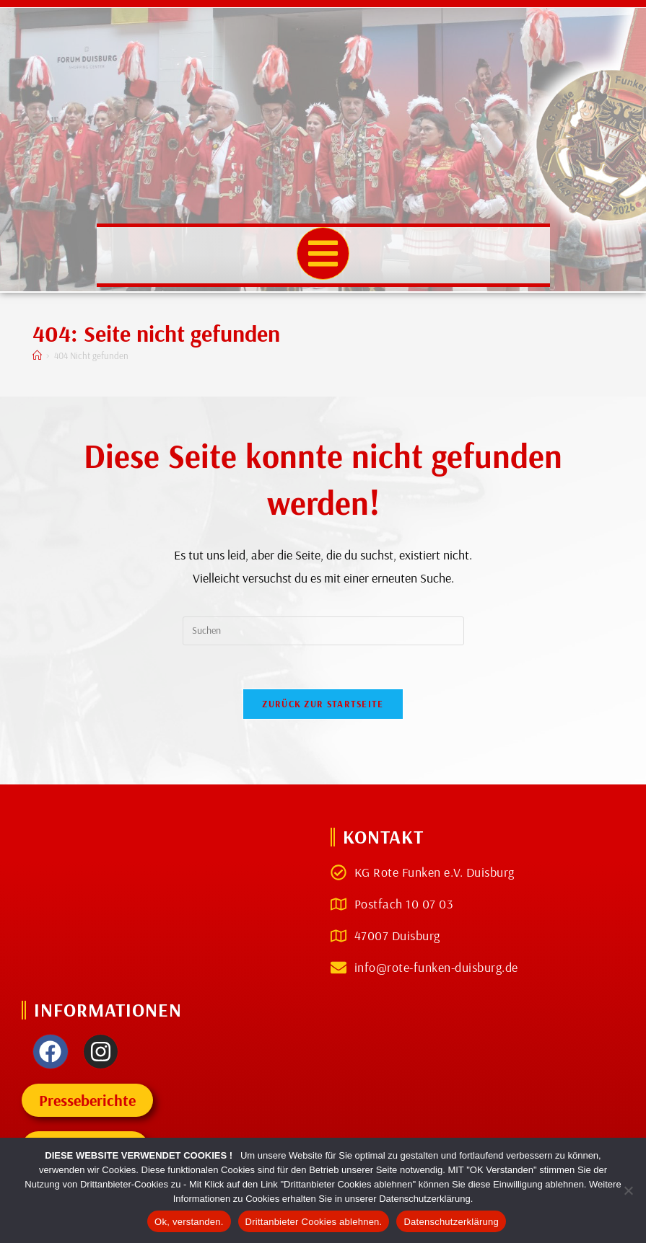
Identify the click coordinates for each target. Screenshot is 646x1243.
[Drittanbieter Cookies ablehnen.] (628, 1190)
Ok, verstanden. (189, 1221)
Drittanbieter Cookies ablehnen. (314, 1221)
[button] (323, 253)
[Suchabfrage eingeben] (323, 630)
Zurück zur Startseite (322, 703)
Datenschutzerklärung (450, 1221)
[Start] (37, 355)
